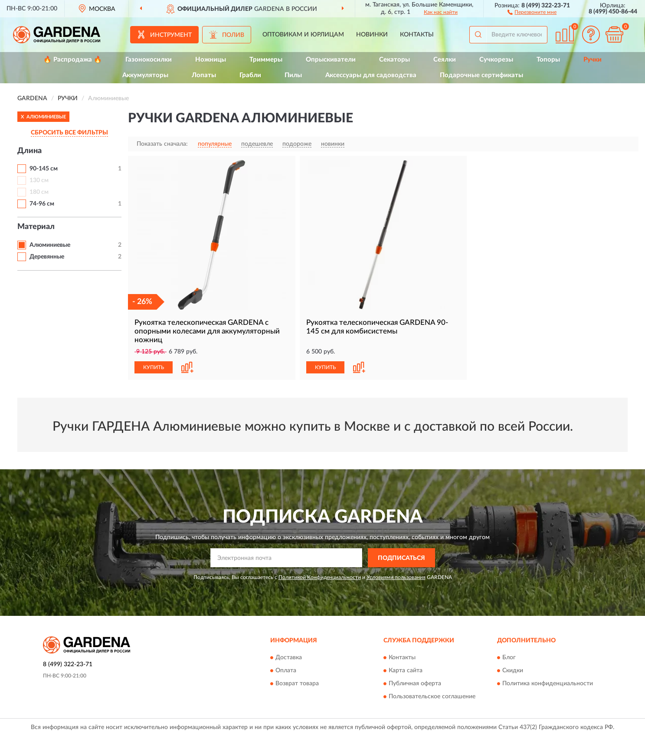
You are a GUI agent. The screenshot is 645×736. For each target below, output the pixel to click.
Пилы (293, 75)
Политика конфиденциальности (547, 683)
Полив (233, 35)
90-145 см (43, 169)
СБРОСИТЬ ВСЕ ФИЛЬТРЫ (69, 133)
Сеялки (444, 59)
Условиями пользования (396, 577)
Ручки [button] (592, 59)
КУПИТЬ (153, 367)
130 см (39, 180)
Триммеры (265, 59)
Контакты (417, 35)
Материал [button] (36, 227)
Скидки (512, 670)
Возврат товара (297, 683)
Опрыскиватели (331, 59)
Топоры (548, 59)
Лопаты (204, 75)
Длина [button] (29, 151)
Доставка (288, 657)
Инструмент (171, 35)
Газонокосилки (148, 59)
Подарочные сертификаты (481, 75)
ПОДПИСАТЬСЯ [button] (401, 558)
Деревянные (46, 257)
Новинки (372, 35)
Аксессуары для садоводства (370, 75)
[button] (532, 11)
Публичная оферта (415, 683)
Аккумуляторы (145, 75)
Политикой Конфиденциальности (319, 577)
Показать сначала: (162, 144)
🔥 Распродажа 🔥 (72, 59)
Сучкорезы (496, 59)
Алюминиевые (49, 245)
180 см (39, 192)
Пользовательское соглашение (432, 696)
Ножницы (210, 59)
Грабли (250, 75)
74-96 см (41, 204)
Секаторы (394, 59)
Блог (509, 657)
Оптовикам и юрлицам (303, 35)
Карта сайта (405, 670)
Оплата (285, 670)
